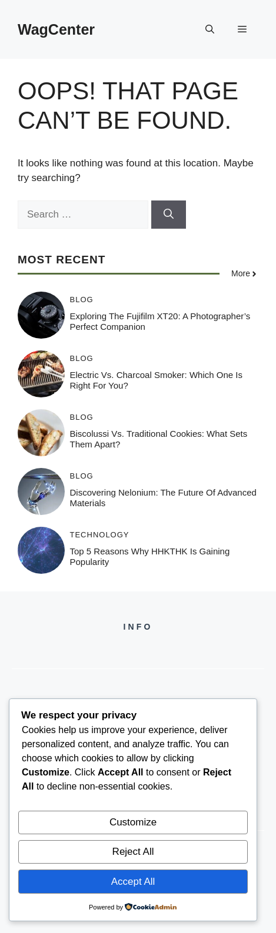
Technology (99, 535)
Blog (82, 299)
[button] (210, 29)
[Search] (168, 214)
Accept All (133, 881)
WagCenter (56, 29)
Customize (133, 822)
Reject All (133, 851)
